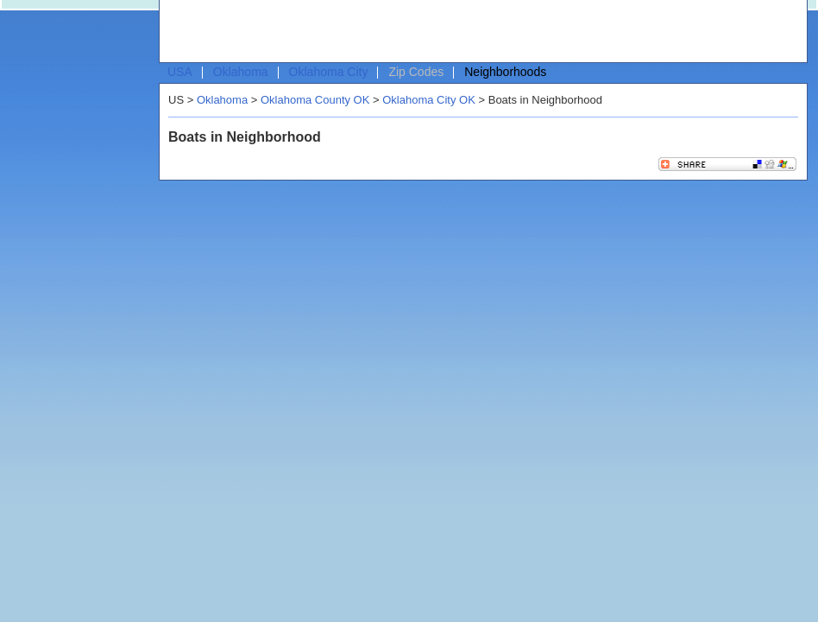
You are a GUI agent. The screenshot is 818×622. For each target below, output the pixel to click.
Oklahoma (240, 72)
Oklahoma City (328, 72)
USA (179, 72)
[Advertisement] (274, 35)
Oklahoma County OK (315, 99)
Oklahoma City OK (428, 99)
